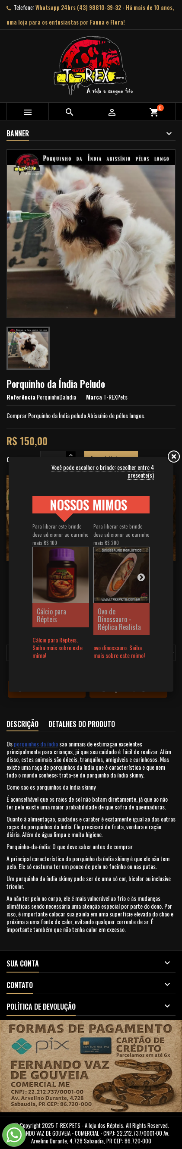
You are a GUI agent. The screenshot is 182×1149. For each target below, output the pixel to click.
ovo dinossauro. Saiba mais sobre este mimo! (119, 651)
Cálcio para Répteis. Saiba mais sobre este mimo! (57, 647)
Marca (94, 397)
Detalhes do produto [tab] (81, 724)
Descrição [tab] (22, 724)
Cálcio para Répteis (51, 615)
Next (141, 577)
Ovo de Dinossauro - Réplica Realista (119, 619)
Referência (20, 397)
